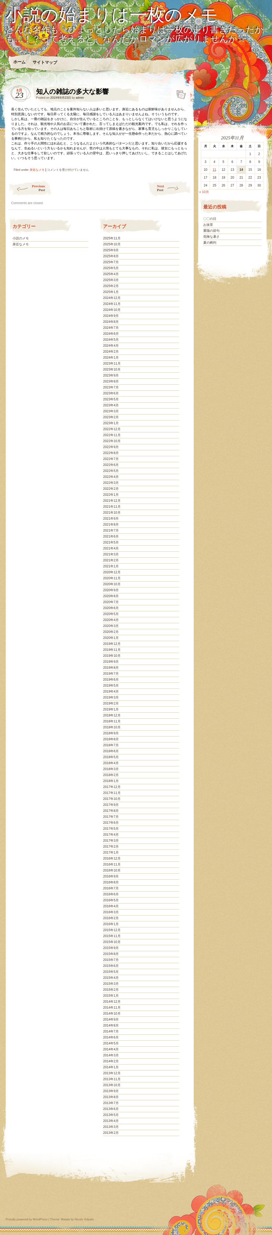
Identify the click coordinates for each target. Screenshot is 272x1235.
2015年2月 (110, 990)
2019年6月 (110, 679)
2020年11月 (111, 578)
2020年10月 (111, 584)
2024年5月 (110, 340)
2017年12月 (111, 787)
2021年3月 (110, 554)
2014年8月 (110, 1025)
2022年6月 (110, 465)
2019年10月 (111, 656)
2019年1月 (110, 709)
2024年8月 (110, 322)
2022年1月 (110, 495)
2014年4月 (110, 1049)
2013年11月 (111, 1079)
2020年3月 (110, 626)
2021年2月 (110, 560)
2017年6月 (110, 823)
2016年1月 (110, 924)
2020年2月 (110, 632)
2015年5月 (110, 972)
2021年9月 (110, 518)
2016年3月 (110, 912)
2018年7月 (110, 745)
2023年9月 (110, 375)
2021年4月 (110, 548)
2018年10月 (111, 727)
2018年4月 (110, 763)
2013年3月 (110, 1127)
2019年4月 (110, 691)
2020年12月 (111, 572)
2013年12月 (111, 1073)
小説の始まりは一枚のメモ (112, 15)
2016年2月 (110, 918)
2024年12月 (111, 298)
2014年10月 (111, 1013)
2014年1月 (110, 1067)
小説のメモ (20, 238)
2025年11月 (111, 238)
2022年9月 (110, 447)
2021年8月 (110, 524)
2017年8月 (110, 811)
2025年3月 (110, 280)
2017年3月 (110, 840)
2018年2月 (110, 775)
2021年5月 (110, 542)
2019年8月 (110, 668)
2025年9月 (110, 250)
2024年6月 (110, 334)
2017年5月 (110, 829)
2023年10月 (111, 369)
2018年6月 (110, 751)
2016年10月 (111, 870)
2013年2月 (110, 1133)
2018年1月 (110, 781)
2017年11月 (111, 793)
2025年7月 (110, 262)
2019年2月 (110, 703)
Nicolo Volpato (84, 1219)
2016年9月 (110, 876)
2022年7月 (110, 459)
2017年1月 (110, 852)
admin (80, 97)
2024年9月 (110, 316)
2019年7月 (110, 674)
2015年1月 (110, 996)
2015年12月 (111, 930)
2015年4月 (110, 978)
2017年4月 (110, 835)
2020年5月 (110, 614)
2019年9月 (110, 662)
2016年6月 (110, 894)
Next (174, 188)
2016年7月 (110, 888)
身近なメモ (37, 169)
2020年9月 (110, 590)
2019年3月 (110, 697)
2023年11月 (111, 363)
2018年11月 (111, 721)
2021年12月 (111, 501)
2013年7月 (110, 1103)
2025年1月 (110, 292)
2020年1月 (110, 638)
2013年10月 (111, 1085)
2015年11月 (111, 936)
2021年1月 (110, 566)
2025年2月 (110, 286)
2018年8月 (110, 739)
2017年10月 (111, 799)
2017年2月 (110, 846)
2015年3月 (110, 984)
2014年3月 (110, 1055)
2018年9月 (110, 733)
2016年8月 (110, 882)
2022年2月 (110, 489)
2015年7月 (110, 960)
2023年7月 (110, 387)
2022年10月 (111, 441)
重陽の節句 (211, 231)
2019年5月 (110, 685)
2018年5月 (110, 757)
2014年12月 (111, 1002)
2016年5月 (110, 900)
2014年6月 (110, 1037)
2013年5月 (110, 1115)
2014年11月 (111, 1007)
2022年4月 (110, 477)
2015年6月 (110, 966)
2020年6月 (110, 608)
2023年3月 (110, 411)
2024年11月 (111, 304)
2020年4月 (110, 620)
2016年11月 (111, 864)
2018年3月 (110, 769)
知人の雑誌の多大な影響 (179, 93)
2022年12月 (111, 429)
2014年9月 (110, 1019)
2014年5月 (110, 1043)
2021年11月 (111, 507)
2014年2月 (110, 1061)
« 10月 (204, 192)
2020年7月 (110, 602)
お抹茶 (208, 225)
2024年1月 (110, 357)
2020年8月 (110, 596)
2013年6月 (110, 1109)
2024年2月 (110, 351)
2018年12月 (111, 715)
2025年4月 (110, 274)
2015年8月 (110, 954)
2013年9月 (110, 1091)
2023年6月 (110, 393)
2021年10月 (111, 512)
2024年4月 (110, 346)
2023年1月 (110, 423)
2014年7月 (110, 1031)
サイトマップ (44, 62)
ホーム (19, 62)
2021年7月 (110, 530)
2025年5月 (110, 268)
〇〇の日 (209, 219)
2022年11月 (111, 435)
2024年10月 (111, 310)
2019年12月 (111, 644)
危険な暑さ (211, 237)
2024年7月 (110, 328)
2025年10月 (111, 244)
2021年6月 (110, 536)
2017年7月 (110, 817)
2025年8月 (110, 256)
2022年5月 (110, 471)
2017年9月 (110, 805)
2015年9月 (110, 948)
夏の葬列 (209, 243)
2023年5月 (110, 399)
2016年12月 (111, 858)
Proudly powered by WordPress (27, 1219)
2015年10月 (111, 942)
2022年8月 (110, 453)
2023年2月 (110, 417)
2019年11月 (111, 650)
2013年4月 (110, 1121)
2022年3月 (110, 483)
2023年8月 (110, 381)
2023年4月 (110, 405)
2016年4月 (110, 906)
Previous (26, 188)
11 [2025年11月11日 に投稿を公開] (214, 170)
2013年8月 (110, 1097)
